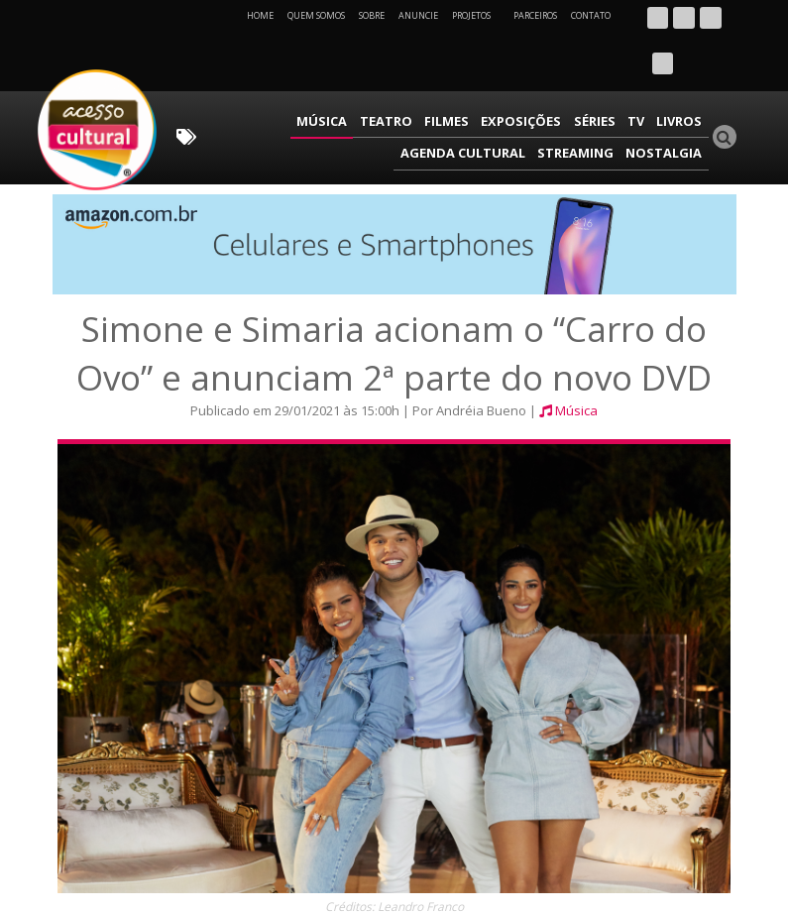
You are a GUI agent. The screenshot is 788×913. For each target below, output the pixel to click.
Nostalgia (668, 103)
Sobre (372, 15)
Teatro (286, 74)
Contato (591, 15)
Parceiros (535, 15)
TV (515, 74)
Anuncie (418, 15)
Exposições (410, 74)
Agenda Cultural (645, 74)
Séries (478, 74)
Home (260, 15)
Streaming (587, 103)
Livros (555, 74)
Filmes (341, 74)
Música (228, 74)
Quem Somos (316, 15)
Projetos (478, 15)
